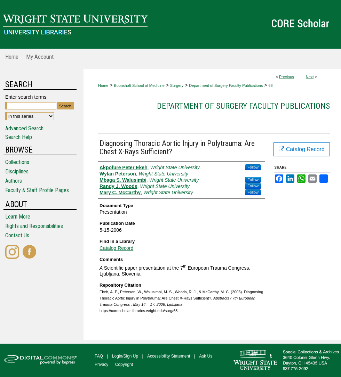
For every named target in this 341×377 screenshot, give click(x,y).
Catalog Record (116, 248)
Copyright (124, 364)
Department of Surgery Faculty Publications (226, 85)
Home (103, 85)
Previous (286, 77)
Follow (253, 167)
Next (310, 77)
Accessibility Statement (168, 356)
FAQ (99, 356)
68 (270, 85)
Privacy (101, 364)
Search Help (18, 137)
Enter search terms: (26, 97)
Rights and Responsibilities (34, 226)
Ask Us (205, 356)
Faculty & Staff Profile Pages (37, 190)
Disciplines (17, 171)
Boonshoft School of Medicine (139, 85)
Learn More (17, 216)
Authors (13, 181)
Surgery (177, 85)
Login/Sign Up (125, 356)
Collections (17, 162)
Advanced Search (24, 128)
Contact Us (17, 235)
